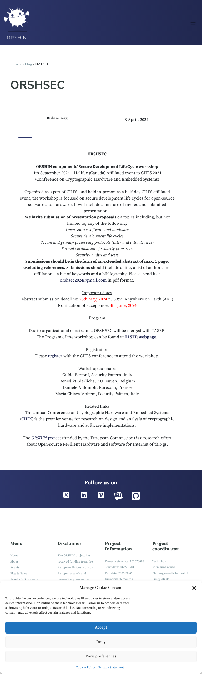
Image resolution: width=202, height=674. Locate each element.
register (55, 356)
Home (18, 64)
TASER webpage (140, 337)
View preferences (101, 656)
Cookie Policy (86, 668)
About (14, 562)
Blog (29, 64)
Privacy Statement (111, 668)
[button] (194, 588)
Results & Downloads (24, 579)
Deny (101, 641)
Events (14, 567)
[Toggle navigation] (193, 23)
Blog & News (18, 573)
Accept (101, 627)
